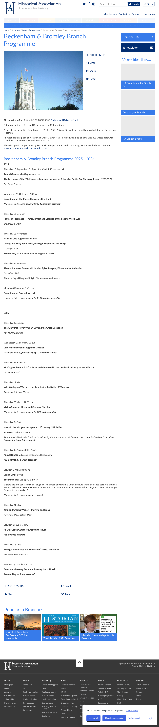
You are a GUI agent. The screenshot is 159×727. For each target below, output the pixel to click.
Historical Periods (87, 691)
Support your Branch (68, 26)
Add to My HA (95, 55)
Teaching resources (50, 712)
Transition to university (70, 699)
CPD (25, 688)
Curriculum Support (50, 685)
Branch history (108, 26)
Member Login (10, 703)
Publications (109, 20)
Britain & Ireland (142, 688)
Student (46, 20)
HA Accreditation (30, 699)
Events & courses (68, 717)
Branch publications (89, 26)
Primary (11, 20)
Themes (83, 694)
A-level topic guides (69, 696)
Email (91, 63)
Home (6, 30)
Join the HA (9, 699)
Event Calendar (104, 685)
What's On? (103, 692)
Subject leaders (29, 696)
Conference (28, 710)
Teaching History (124, 688)
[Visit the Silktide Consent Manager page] (150, 718)
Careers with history (69, 707)
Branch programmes (13, 26)
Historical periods (68, 685)
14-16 (63, 688)
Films (63, 714)
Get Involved (9, 696)
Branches (146, 20)
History (120, 696)
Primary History (29, 707)
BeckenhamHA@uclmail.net (64, 120)
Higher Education (68, 20)
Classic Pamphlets (124, 699)
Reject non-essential (114, 718)
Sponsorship (103, 703)
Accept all (93, 718)
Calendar (122, 26)
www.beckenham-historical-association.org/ (25, 148)
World (138, 696)
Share (91, 71)
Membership (110, 14)
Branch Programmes (31, 30)
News (6, 688)
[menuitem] (12, 20)
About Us (8, 692)
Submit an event (137, 26)
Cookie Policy (132, 711)
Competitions (28, 703)
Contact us (124, 14)
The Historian (122, 692)
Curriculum (27, 685)
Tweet (91, 79)
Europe (139, 692)
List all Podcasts (142, 685)
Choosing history (68, 703)
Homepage (8, 685)
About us (150, 14)
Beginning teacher (30, 692)
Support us (137, 14)
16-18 (63, 692)
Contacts (51, 26)
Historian (90, 20)
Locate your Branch (34, 26)
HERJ (119, 703)
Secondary (29, 20)
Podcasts (129, 20)
